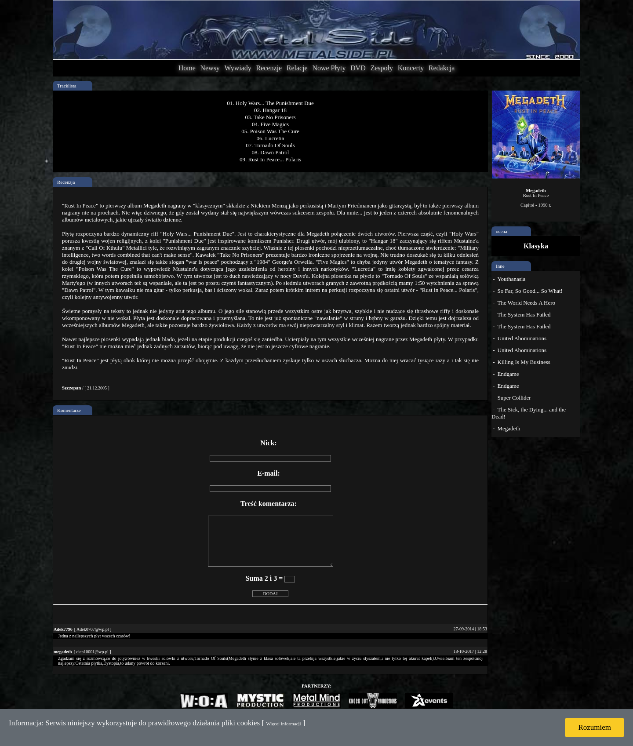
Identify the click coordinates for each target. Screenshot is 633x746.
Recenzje (269, 68)
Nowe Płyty (329, 68)
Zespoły (381, 68)
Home (187, 68)
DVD (358, 68)
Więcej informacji (283, 723)
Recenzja (66, 182)
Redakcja (442, 68)
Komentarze (69, 410)
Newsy (209, 68)
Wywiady (238, 68)
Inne (500, 266)
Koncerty (411, 68)
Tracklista (66, 85)
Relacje (297, 68)
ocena (501, 231)
